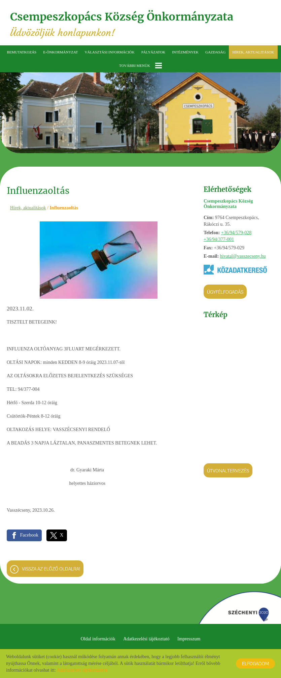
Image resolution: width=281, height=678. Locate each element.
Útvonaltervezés (228, 471)
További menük (140, 65)
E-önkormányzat (60, 52)
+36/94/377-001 (219, 239)
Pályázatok (153, 52)
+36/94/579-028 (236, 232)
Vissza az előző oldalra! (51, 569)
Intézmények (185, 52)
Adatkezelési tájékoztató (146, 638)
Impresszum (188, 638)
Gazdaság (215, 52)
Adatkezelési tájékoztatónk (82, 670)
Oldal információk (98, 638)
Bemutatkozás (21, 52)
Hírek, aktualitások (253, 52)
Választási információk (110, 52)
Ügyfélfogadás (225, 292)
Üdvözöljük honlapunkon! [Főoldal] (121, 24)
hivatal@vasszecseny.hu (243, 256)
